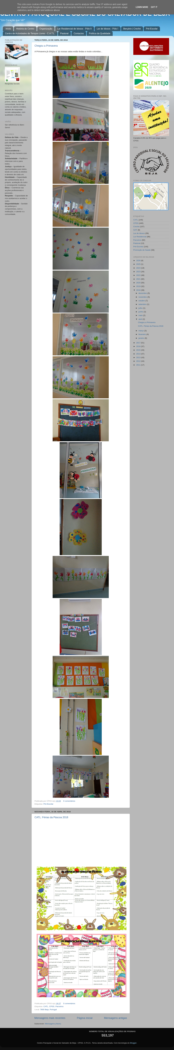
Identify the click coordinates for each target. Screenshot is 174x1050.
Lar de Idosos (139, 233)
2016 (138, 346)
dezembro (142, 293)
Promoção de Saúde (142, 250)
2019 (138, 286)
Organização (45, 29)
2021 (138, 279)
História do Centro (25, 29)
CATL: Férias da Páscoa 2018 (51, 817)
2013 (138, 357)
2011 (138, 365)
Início (8, 29)
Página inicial (84, 1017)
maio (140, 315)
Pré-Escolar (152, 29)
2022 (138, 275)
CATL (46, 1006)
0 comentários (69, 801)
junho (141, 312)
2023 (138, 272)
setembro (142, 304)
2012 (138, 361)
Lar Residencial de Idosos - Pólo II (74, 29)
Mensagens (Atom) (53, 1024)
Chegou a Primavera (46, 45)
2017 (138, 343)
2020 (138, 283)
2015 (138, 350)
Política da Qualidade (99, 33)
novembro (142, 297)
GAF (135, 230)
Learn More (142, 7)
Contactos (79, 33)
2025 (138, 264)
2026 (138, 260)
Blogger (133, 1043)
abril (140, 319)
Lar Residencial (139, 237)
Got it (154, 7)
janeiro (141, 338)
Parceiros (59, 1006)
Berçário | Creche (132, 29)
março (141, 331)
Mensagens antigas (115, 1017)
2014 (138, 354)
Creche (136, 226)
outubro (142, 301)
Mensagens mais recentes (49, 1017)
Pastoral (64, 33)
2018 (138, 290)
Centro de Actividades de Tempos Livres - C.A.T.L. (30, 33)
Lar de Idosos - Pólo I (107, 29)
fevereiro (142, 334)
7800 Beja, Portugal (48, 1009)
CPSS (51, 1006)
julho (140, 308)
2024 (138, 268)
